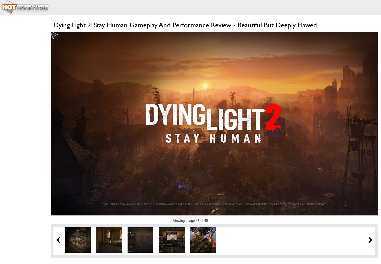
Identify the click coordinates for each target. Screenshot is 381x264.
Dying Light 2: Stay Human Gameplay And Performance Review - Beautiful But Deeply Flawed (185, 25)
